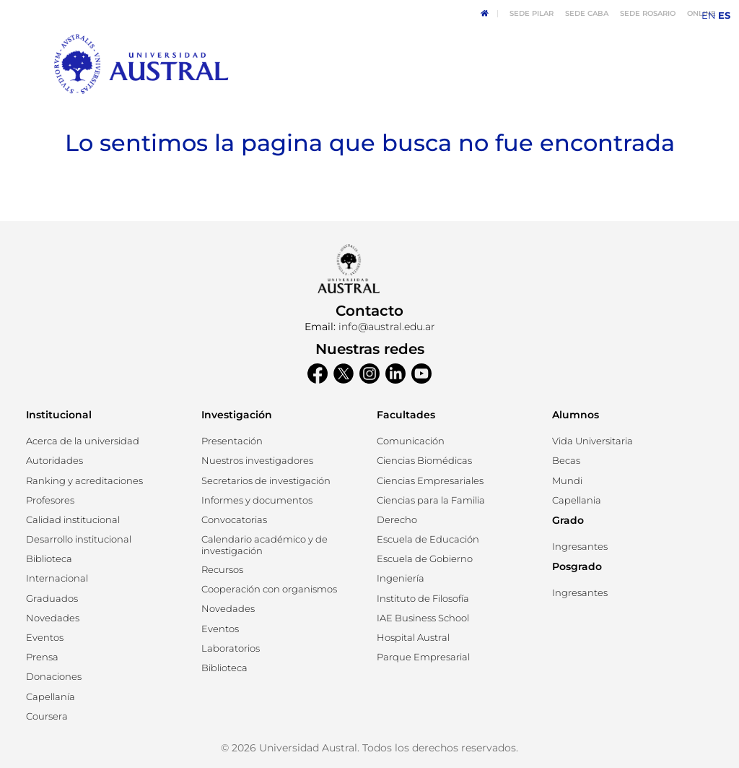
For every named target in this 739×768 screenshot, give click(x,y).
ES (724, 15)
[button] (54, 461)
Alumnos (575, 414)
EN (708, 15)
